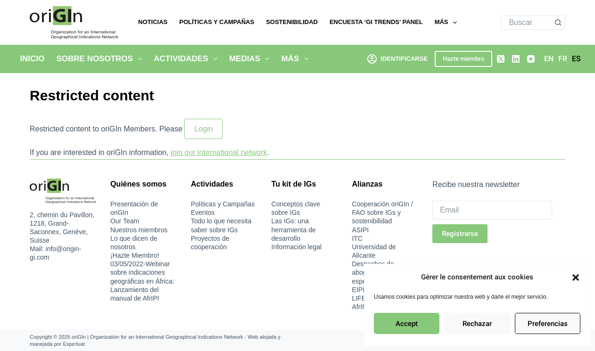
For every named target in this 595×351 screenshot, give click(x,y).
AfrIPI (360, 306)
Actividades (187, 59)
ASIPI (360, 230)
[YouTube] (531, 59)
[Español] (576, 59)
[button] (575, 277)
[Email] (492, 210)
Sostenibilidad (292, 21)
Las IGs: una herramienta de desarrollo (294, 229)
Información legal (297, 247)
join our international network (219, 152)
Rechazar (477, 323)
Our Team (124, 221)
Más (448, 22)
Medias (251, 59)
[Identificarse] (397, 59)
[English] (549, 59)
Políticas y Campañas (216, 21)
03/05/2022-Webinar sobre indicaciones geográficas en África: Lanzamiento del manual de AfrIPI (142, 281)
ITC (357, 238)
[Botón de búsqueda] (558, 23)
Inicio (32, 58)
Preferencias (548, 323)
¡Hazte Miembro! (134, 255)
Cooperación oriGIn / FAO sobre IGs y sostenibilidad (382, 212)
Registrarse (460, 233)
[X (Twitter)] (500, 59)
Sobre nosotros (101, 59)
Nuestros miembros (138, 230)
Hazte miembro (463, 58)
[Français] (562, 59)
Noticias (152, 21)
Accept (407, 323)
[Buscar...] (526, 23)
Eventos (203, 212)
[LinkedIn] (516, 59)
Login (203, 129)
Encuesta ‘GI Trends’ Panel (376, 21)
